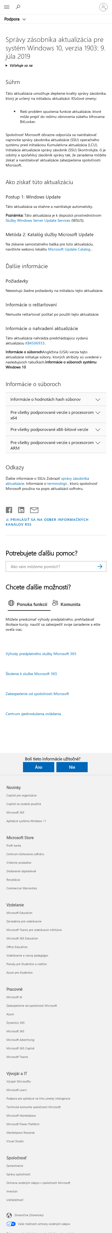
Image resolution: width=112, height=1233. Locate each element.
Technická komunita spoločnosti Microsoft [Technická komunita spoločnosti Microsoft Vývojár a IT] (33, 1107)
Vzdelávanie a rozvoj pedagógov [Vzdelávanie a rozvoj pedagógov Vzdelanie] (27, 955)
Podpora (12, 19)
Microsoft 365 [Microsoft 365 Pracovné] (15, 1031)
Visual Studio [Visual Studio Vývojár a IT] (15, 1141)
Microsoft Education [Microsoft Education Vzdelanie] (19, 913)
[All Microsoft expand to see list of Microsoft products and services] (6, 7)
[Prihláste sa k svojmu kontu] (103, 7)
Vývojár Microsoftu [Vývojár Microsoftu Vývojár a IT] (18, 1081)
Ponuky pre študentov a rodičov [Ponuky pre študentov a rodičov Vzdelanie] (26, 964)
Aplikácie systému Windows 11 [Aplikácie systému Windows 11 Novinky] (26, 821)
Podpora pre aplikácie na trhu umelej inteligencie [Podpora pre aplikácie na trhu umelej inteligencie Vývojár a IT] (38, 1098)
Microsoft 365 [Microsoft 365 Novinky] (15, 812)
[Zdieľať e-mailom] (31, 509)
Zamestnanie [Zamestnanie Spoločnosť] (14, 1166)
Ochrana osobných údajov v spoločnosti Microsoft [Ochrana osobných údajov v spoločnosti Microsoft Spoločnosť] (38, 1183)
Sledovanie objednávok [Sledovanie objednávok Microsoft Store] (21, 871)
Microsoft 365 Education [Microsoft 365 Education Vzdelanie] (22, 938)
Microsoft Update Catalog (69, 249)
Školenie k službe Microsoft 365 (31, 673)
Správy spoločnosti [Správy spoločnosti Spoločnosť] (18, 1174)
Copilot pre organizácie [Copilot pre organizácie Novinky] (21, 795)
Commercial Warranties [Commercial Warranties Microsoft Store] (21, 888)
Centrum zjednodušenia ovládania (33, 713)
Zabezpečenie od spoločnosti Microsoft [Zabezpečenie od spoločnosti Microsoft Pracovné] (31, 1006)
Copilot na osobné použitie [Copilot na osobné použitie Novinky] (23, 804)
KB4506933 (35, 343)
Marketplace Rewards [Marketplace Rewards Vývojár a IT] (20, 1133)
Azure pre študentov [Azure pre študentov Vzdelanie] (19, 972)
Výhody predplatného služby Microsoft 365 (41, 653)
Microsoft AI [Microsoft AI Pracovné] (14, 997)
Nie (72, 767)
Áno (38, 767)
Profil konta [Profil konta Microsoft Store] (13, 845)
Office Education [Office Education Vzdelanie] (17, 947)
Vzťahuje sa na (20, 65)
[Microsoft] (55, 4)
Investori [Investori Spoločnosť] (12, 1191)
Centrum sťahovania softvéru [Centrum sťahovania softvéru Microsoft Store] (25, 854)
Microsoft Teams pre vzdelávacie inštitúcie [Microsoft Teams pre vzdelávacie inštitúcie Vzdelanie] (34, 930)
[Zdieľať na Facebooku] (9, 509)
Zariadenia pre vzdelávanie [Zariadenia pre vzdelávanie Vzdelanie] (23, 921)
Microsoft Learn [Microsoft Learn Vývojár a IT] (16, 1090)
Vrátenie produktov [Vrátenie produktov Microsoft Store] (18, 863)
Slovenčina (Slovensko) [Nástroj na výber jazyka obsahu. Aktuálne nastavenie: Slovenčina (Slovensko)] (29, 1215)
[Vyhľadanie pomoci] (18, 7)
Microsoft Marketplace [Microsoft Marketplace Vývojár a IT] (21, 1115)
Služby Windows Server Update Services (38, 220)
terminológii (57, 483)
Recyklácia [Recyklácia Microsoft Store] (13, 880)
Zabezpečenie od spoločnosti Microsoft (37, 693)
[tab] (29, 604)
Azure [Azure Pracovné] (10, 1014)
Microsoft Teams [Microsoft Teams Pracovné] (17, 1057)
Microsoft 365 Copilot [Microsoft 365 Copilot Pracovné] (20, 1048)
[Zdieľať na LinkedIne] (19, 509)
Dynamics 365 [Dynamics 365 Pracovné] (15, 1023)
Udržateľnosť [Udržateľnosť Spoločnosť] (15, 1200)
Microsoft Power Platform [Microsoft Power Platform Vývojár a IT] (22, 1124)
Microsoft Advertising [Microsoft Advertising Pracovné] (20, 1040)
